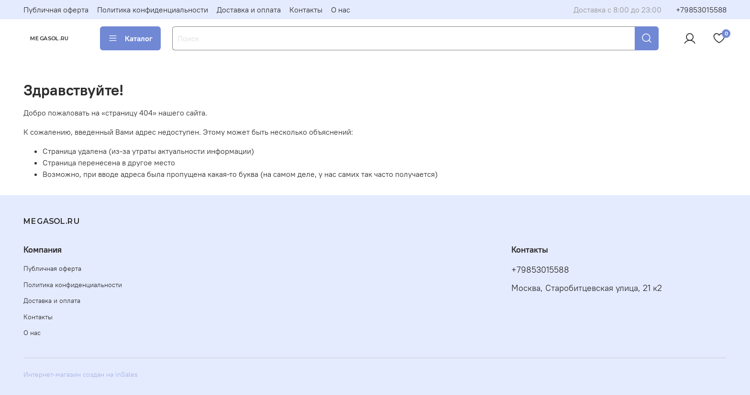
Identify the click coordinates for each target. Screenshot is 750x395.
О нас (340, 9)
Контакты (305, 9)
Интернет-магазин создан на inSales (80, 374)
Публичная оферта (55, 9)
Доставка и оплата (249, 9)
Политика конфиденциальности (152, 9)
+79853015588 (701, 9)
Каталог (130, 38)
